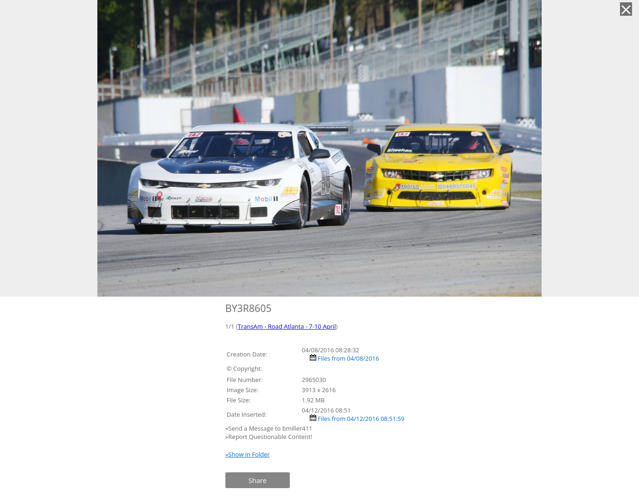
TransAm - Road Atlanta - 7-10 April (287, 326)
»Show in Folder (247, 454)
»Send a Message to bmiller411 (269, 428)
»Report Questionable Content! (268, 436)
